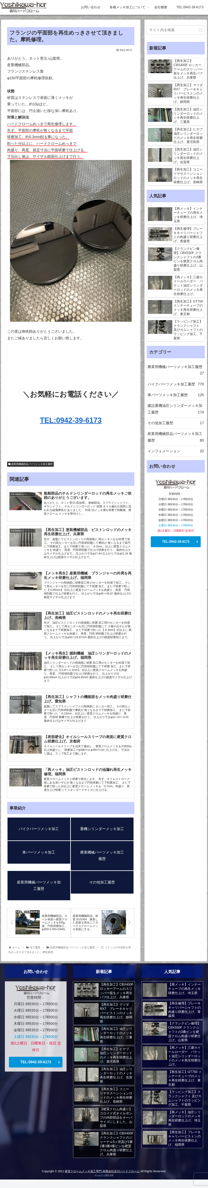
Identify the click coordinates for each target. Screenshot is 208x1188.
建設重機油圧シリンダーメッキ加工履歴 (176, 410)
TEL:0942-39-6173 (70, 420)
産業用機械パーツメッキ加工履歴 (39, 893)
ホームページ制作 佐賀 (104, 1184)
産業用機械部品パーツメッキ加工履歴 (30, 464)
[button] (200, 30)
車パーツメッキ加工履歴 (176, 395)
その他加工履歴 (102, 890)
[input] (176, 30)
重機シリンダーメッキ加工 (102, 837)
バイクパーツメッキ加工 (39, 837)
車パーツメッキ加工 (38, 860)
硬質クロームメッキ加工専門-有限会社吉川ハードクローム (102, 1179)
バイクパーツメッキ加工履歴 (176, 384)
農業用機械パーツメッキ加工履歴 (176, 371)
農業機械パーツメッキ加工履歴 (102, 863)
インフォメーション (176, 451)
